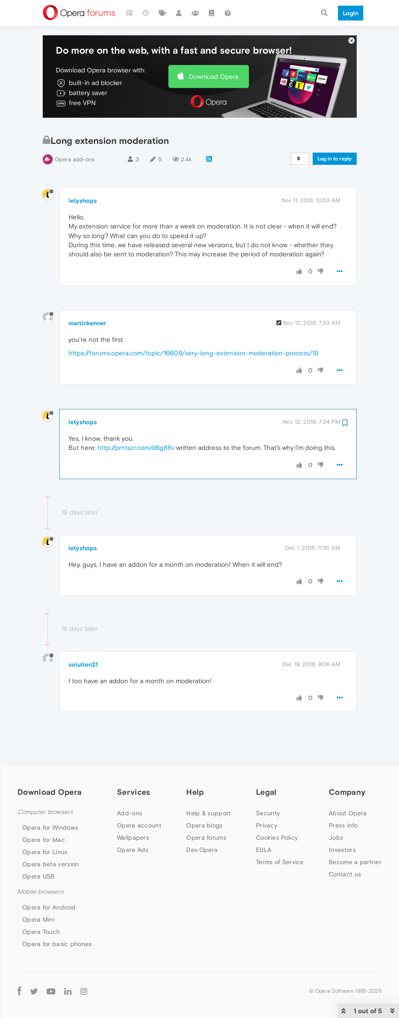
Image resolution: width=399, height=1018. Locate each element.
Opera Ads (133, 823)
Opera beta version (50, 837)
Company (347, 765)
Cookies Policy (277, 810)
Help (195, 765)
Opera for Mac (43, 813)
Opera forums (206, 810)
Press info (343, 798)
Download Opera (214, 50)
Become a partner (355, 835)
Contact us (345, 847)
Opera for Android (48, 880)
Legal (266, 765)
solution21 (83, 637)
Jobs (336, 810)
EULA (263, 823)
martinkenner (87, 296)
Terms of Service (280, 835)
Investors (342, 823)
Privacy (266, 798)
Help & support (208, 786)
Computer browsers (45, 785)
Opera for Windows (50, 800)
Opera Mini (38, 892)
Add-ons (129, 786)
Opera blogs (204, 798)
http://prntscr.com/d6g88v (136, 421)
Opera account (139, 798)
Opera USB (38, 849)
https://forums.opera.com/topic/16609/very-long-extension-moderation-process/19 (193, 326)
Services (133, 765)
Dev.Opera (202, 823)
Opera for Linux (45, 825)
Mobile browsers (40, 865)
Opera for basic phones (57, 917)
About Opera (348, 786)
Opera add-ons (75, 132)
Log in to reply (334, 132)
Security (268, 786)
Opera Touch (41, 905)
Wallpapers (133, 810)
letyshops (82, 173)
